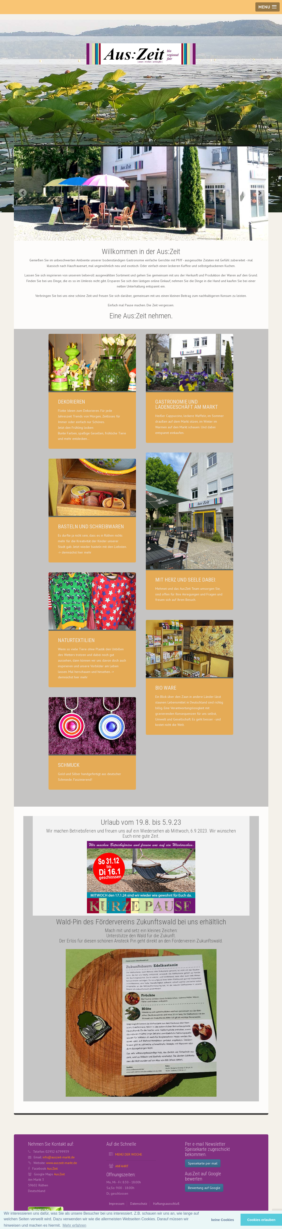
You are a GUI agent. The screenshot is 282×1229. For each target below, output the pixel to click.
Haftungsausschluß (166, 1203)
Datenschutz (138, 1203)
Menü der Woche (128, 1154)
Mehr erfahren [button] (74, 1225)
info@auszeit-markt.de (59, 1157)
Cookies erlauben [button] (261, 1220)
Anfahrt (122, 1166)
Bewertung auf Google (204, 1188)
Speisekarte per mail (202, 1163)
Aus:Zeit (52, 1168)
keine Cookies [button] (222, 1220)
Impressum (116, 1203)
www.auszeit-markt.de (61, 1163)
